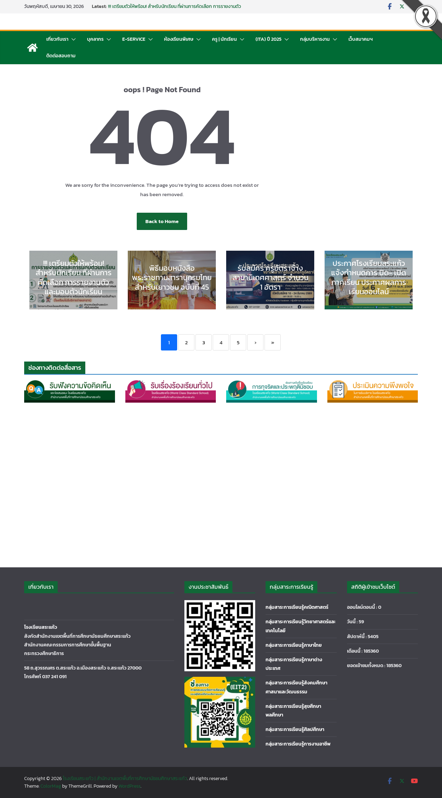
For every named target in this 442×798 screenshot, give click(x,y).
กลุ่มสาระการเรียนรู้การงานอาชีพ (298, 744)
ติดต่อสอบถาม (61, 55)
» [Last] (272, 342)
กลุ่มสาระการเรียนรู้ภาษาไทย (294, 645)
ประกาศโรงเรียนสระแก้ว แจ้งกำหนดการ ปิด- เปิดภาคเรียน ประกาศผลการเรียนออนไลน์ (368, 278)
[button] (72, 39)
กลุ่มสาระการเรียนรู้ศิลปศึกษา (295, 729)
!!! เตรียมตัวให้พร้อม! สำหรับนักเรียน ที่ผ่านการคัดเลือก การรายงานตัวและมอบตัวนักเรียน (174, 10)
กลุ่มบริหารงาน (315, 39)
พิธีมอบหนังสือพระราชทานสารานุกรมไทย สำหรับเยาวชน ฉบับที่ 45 (172, 277)
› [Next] (255, 342)
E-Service (133, 39)
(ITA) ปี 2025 (268, 39)
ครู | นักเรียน (224, 39)
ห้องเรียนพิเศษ (178, 39)
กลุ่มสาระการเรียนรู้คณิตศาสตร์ (297, 607)
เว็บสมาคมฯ (360, 39)
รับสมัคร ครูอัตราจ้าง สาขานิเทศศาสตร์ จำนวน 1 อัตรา (270, 277)
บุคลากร (95, 39)
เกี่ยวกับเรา (57, 39)
